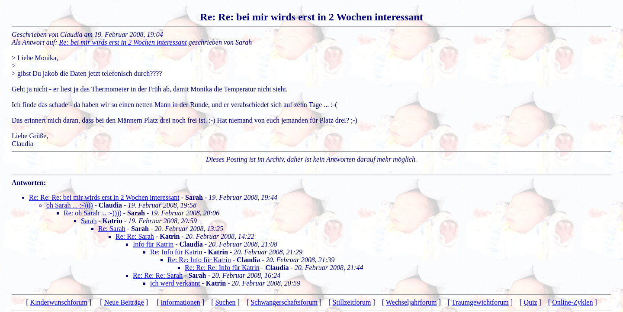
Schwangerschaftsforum (284, 302)
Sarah (88, 220)
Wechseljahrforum (411, 302)
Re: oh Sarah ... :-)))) (93, 213)
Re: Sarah (111, 228)
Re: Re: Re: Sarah (158, 275)
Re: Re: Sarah (135, 236)
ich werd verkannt (175, 283)
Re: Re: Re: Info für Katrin (222, 267)
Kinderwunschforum (58, 302)
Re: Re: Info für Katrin (199, 259)
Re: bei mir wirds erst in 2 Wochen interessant (123, 42)
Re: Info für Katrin (176, 252)
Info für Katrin (153, 244)
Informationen (180, 302)
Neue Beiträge (124, 302)
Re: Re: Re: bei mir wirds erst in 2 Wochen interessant (104, 197)
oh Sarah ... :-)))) (69, 205)
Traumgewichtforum (480, 302)
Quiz (530, 302)
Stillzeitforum (352, 302)
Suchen (225, 302)
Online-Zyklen (572, 302)
